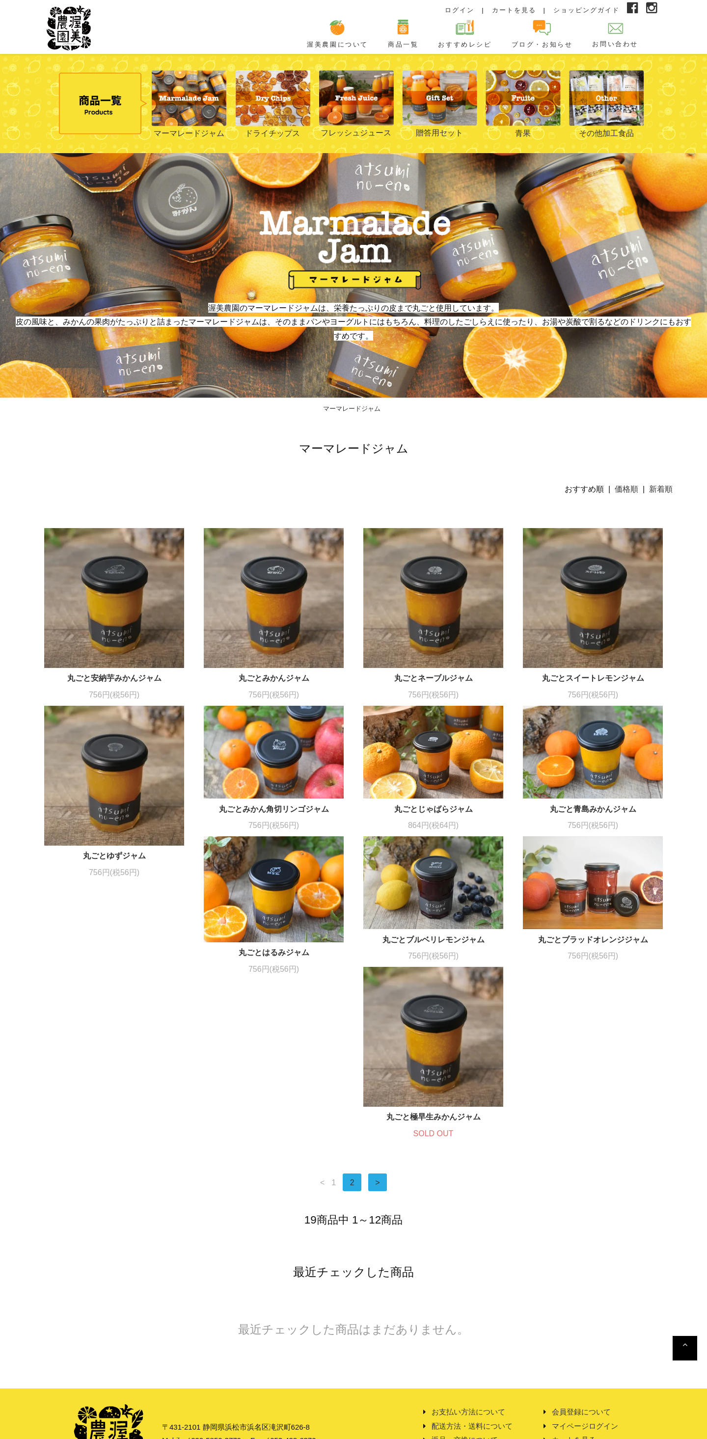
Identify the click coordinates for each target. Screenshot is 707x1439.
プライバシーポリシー (468, 1384)
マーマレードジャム (352, 408)
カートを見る (514, 10)
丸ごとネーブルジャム (433, 678)
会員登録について (581, 1328)
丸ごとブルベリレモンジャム (274, 987)
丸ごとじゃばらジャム (433, 809)
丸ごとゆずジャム (114, 856)
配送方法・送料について (472, 1342)
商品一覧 (403, 33)
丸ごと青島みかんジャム (593, 809)
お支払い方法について (468, 1328)
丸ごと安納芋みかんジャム (114, 678)
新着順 (661, 489)
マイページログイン (585, 1342)
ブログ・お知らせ (542, 33)
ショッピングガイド (586, 10)
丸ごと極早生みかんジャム (593, 1033)
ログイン (459, 10)
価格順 (626, 489)
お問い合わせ (615, 33)
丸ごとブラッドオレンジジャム (434, 987)
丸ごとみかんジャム (274, 678)
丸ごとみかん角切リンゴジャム (274, 809)
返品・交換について (465, 1356)
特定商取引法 (454, 1370)
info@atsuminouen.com (229, 1370)
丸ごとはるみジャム (114, 999)
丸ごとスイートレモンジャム (593, 678)
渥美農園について (337, 33)
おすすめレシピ (464, 33)
